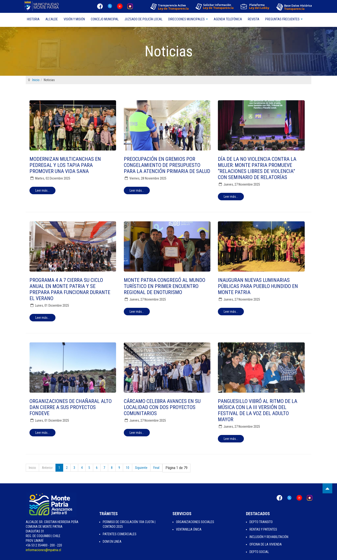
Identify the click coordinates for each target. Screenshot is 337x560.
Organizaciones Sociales (195, 522)
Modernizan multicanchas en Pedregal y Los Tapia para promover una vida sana (65, 165)
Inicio (36, 80)
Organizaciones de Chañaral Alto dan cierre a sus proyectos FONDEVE (70, 407)
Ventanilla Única (188, 529)
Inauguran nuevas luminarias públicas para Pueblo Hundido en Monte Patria (258, 286)
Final (156, 468)
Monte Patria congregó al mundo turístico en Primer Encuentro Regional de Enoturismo (164, 286)
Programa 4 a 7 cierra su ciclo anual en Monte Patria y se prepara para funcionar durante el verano (69, 289)
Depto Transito (261, 522)
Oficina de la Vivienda (265, 544)
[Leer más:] (42, 190)
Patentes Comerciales (119, 534)
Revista (253, 19)
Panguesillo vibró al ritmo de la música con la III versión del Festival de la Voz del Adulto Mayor (257, 410)
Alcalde (51, 19)
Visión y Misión (74, 19)
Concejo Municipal (105, 19)
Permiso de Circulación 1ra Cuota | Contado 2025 (129, 524)
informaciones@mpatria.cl (43, 550)
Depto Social (259, 552)
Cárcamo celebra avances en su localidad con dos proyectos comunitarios (162, 407)
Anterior (47, 468)
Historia (33, 19)
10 (127, 468)
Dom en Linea (112, 541)
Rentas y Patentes (263, 529)
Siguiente (141, 468)
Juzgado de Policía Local (143, 19)
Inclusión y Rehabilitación (268, 537)
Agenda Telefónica (228, 19)
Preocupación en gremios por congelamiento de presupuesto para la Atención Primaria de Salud (167, 165)
